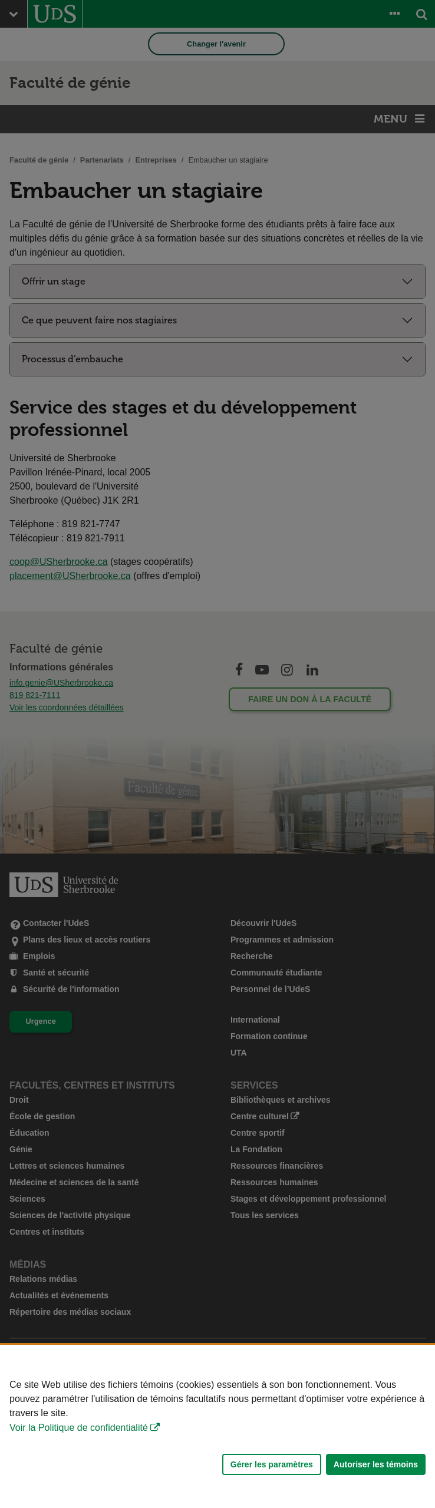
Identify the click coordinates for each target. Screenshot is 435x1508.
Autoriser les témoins (376, 1464)
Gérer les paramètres (271, 1464)
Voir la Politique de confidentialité (78, 1428)
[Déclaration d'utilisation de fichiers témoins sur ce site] (217, 1426)
